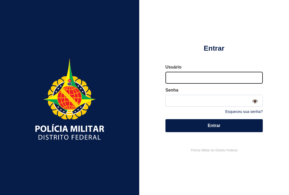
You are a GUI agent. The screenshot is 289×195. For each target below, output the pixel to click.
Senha (171, 90)
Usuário (173, 67)
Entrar (214, 125)
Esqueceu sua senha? (244, 111)
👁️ (255, 102)
